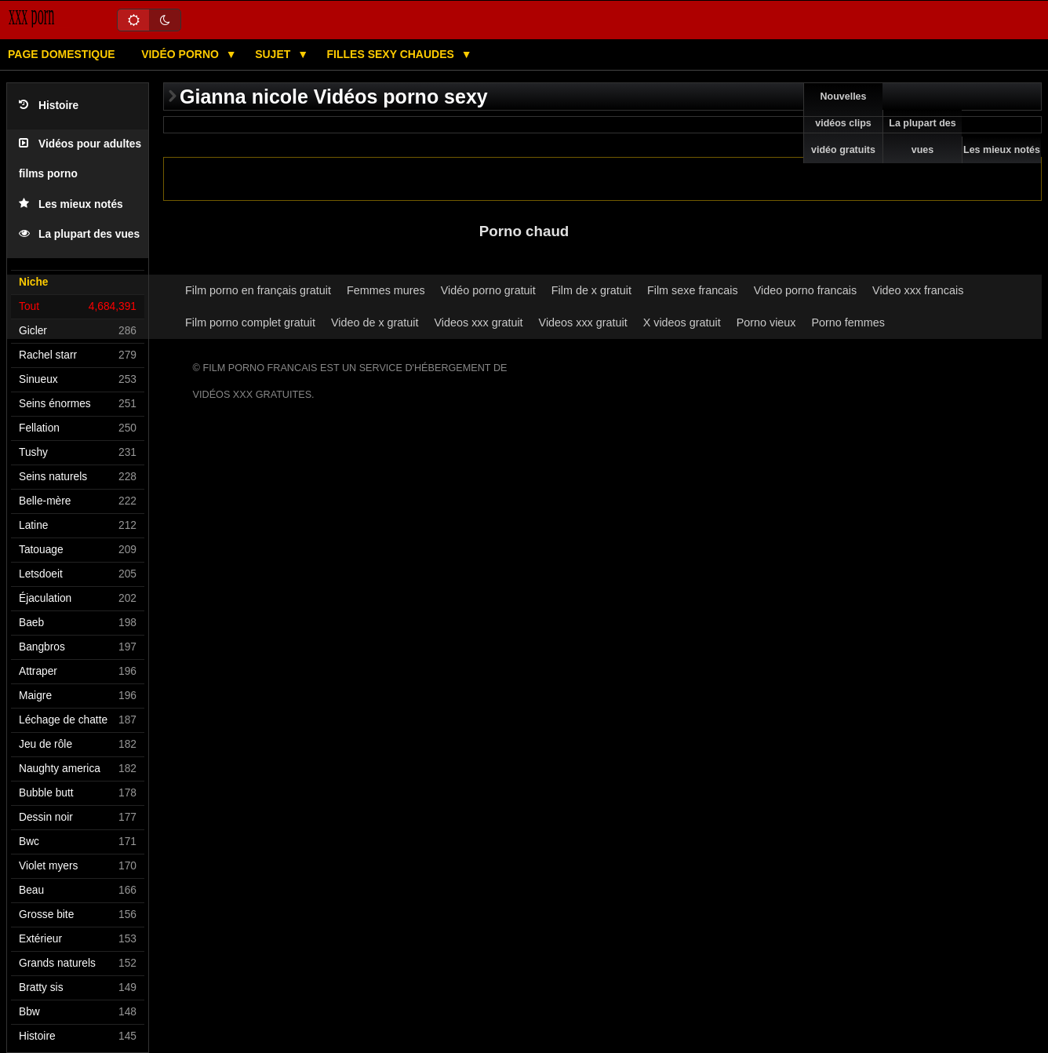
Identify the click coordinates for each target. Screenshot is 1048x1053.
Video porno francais (805, 290)
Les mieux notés (71, 204)
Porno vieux (766, 322)
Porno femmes (847, 322)
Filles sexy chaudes (392, 54)
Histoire (48, 105)
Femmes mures (386, 290)
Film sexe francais (692, 290)
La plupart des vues (79, 234)
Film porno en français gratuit (258, 290)
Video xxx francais (917, 290)
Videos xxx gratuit (479, 322)
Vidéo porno (181, 54)
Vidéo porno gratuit (488, 290)
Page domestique (61, 54)
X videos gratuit (682, 322)
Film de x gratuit (591, 290)
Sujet (274, 54)
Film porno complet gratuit (250, 322)
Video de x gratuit (375, 322)
